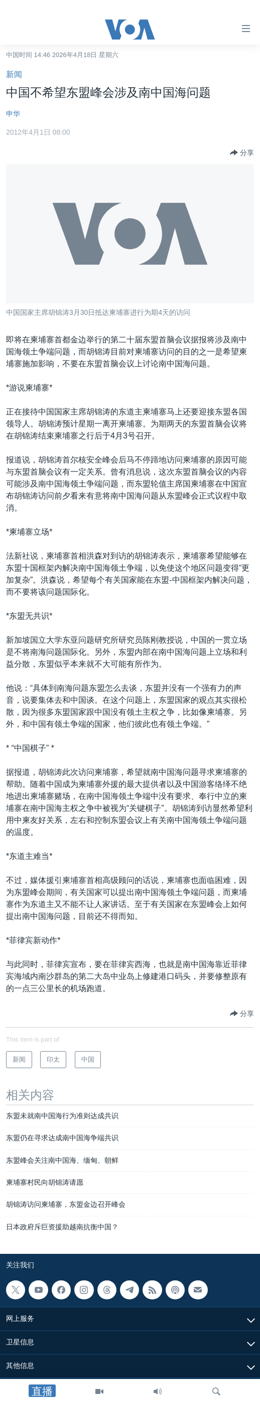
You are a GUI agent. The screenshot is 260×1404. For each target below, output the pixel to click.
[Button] (242, 153)
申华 (13, 114)
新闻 (14, 74)
